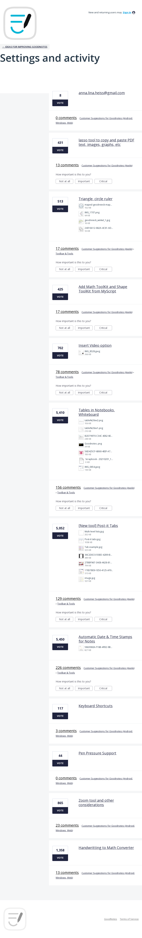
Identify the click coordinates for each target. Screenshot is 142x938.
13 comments (67, 164)
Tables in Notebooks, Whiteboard (97, 412)
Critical (105, 181)
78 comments (67, 371)
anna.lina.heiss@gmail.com (102, 92)
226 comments (68, 667)
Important (85, 181)
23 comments (67, 825)
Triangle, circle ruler (95, 198)
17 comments (67, 248)
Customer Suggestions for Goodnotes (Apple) (107, 165)
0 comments (66, 117)
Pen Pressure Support (97, 753)
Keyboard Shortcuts (96, 705)
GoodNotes (110, 919)
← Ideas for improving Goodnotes (24, 46)
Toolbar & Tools (64, 253)
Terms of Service (129, 919)
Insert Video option (95, 345)
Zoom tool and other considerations (96, 802)
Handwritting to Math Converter (106, 847)
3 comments (66, 730)
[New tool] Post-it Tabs (98, 525)
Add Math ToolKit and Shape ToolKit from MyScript (103, 289)
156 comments (68, 487)
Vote (60, 103)
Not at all (66, 181)
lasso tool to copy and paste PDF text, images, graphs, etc (106, 142)
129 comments (68, 598)
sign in (127, 12)
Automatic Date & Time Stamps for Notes (105, 639)
